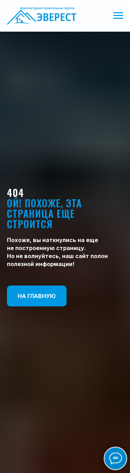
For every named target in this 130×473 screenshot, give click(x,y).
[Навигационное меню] (118, 15)
